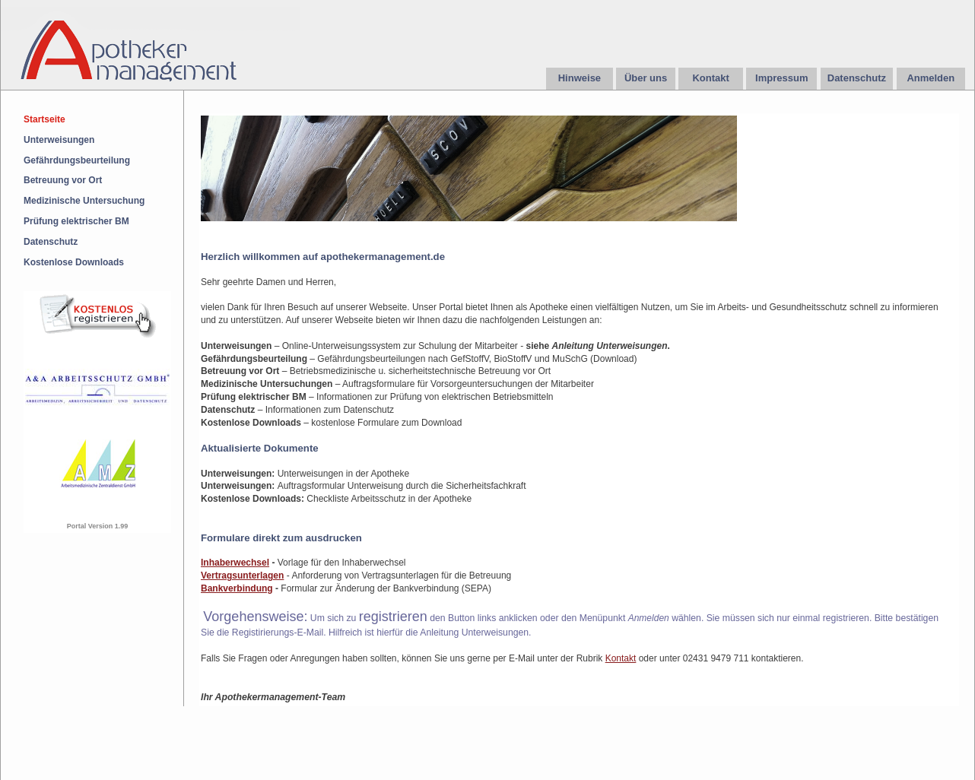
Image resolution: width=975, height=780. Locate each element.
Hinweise (579, 78)
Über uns (645, 78)
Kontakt (710, 78)
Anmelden (930, 78)
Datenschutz (856, 78)
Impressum (781, 78)
